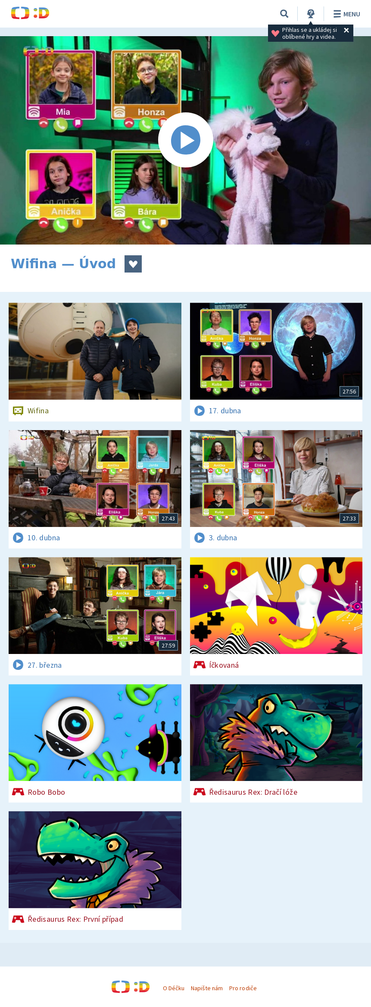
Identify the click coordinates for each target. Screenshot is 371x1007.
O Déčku (173, 988)
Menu (345, 13)
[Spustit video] (185, 140)
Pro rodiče (242, 988)
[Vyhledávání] (284, 14)
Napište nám (207, 988)
